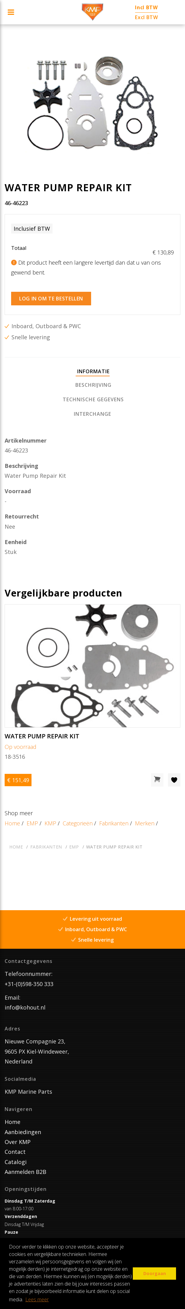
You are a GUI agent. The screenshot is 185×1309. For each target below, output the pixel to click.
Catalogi (16, 1162)
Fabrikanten (113, 823)
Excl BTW (146, 17)
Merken (144, 823)
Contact (15, 1151)
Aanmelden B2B (25, 1171)
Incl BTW (146, 7)
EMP (32, 823)
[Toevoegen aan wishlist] (174, 780)
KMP (50, 823)
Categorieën (78, 823)
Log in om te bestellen (51, 298)
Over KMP (18, 1142)
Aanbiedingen (23, 1132)
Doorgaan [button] (154, 1273)
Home (12, 823)
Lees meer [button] (37, 1299)
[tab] (93, 371)
